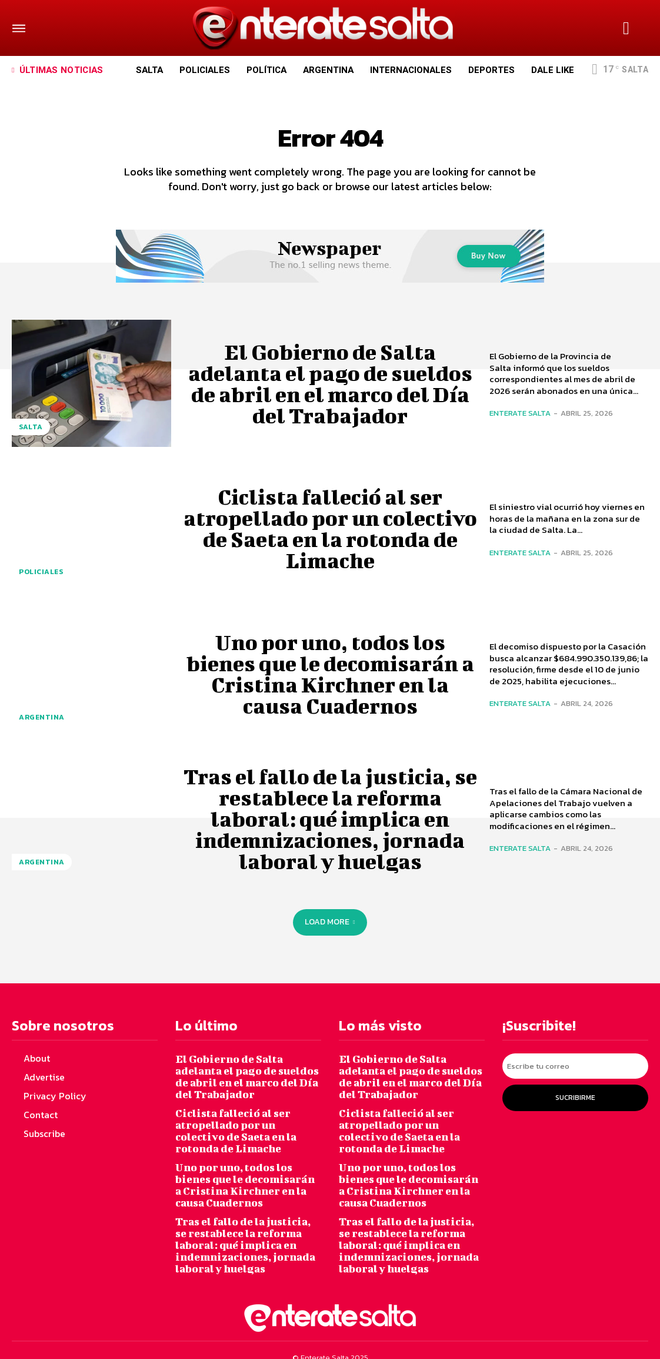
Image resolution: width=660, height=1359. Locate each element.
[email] (575, 1070)
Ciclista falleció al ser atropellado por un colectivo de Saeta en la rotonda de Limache (330, 534)
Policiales (43, 578)
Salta (31, 433)
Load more (330, 928)
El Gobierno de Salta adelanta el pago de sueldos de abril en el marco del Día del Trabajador (330, 390)
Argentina (42, 723)
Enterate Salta (520, 419)
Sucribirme (575, 1100)
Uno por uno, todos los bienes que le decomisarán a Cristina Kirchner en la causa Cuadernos (330, 680)
